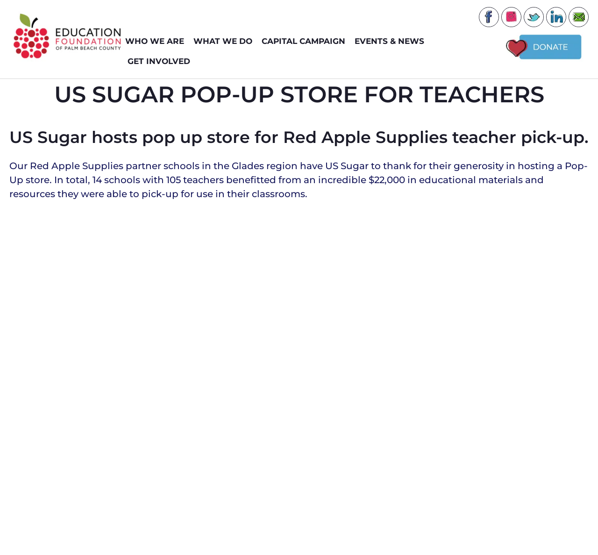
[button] (279, 370)
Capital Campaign (306, 41)
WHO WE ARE (157, 41)
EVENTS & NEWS (392, 41)
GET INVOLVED (161, 61)
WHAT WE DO (225, 41)
